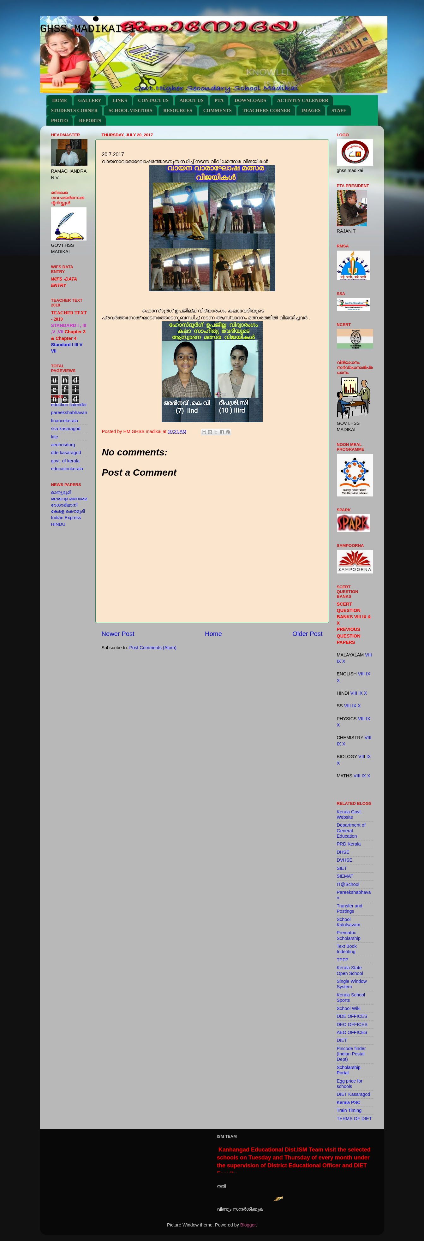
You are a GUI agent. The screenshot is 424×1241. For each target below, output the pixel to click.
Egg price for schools (350, 1083)
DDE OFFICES (352, 1016)
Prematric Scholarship (349, 935)
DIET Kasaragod (353, 1094)
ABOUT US (192, 100)
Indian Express (66, 517)
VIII (368, 654)
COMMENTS (217, 110)
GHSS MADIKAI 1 (87, 29)
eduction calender (69, 404)
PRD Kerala (349, 843)
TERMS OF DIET (354, 1118)
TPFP (343, 959)
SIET (342, 868)
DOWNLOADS (250, 100)
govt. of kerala (65, 460)
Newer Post (118, 633)
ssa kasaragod (66, 428)
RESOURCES (177, 110)
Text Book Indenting (347, 949)
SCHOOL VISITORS (130, 110)
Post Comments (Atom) (153, 647)
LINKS (119, 100)
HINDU (58, 524)
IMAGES (310, 110)
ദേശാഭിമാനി (64, 505)
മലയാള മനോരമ (69, 498)
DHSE (343, 852)
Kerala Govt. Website (349, 814)
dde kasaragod (66, 452)
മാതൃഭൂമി (61, 492)
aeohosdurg (63, 444)
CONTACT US (153, 100)
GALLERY (90, 100)
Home (213, 633)
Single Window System (352, 984)
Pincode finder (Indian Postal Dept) (351, 1054)
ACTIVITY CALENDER (302, 100)
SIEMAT (345, 876)
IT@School (348, 884)
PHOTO (59, 120)
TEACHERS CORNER (266, 110)
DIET (342, 1040)
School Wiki (349, 1008)
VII (361, 756)
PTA (219, 100)
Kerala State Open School (350, 970)
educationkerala (67, 468)
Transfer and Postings (349, 908)
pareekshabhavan (69, 412)
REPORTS (90, 120)
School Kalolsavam (348, 922)
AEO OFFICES (352, 1032)
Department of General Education (351, 830)
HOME (59, 100)
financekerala (64, 420)
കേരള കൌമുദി (68, 511)
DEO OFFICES (352, 1024)
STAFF (338, 110)
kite (54, 436)
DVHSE (345, 860)
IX (339, 661)
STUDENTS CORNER (74, 110)
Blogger (248, 1224)
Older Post (307, 633)
